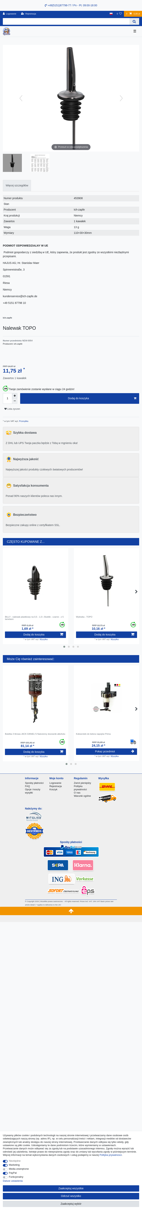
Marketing (14, 1164)
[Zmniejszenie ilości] (14, 401)
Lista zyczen (12, 409)
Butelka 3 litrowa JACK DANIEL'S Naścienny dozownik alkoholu (35, 734)
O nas (77, 792)
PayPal (13, 1172)
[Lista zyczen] (119, 14)
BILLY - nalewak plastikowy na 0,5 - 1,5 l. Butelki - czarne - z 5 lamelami (34, 618)
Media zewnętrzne (19, 1168)
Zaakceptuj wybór (71, 1203)
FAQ (27, 786)
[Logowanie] (9, 14)
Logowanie (55, 783)
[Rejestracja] (28, 14)
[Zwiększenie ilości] (14, 395)
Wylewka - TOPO (84, 617)
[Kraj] (111, 14)
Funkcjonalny (16, 1176)
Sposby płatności (34, 783)
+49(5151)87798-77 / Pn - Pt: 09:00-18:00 (71, 5)
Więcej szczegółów (17, 185)
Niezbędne (15, 1160)
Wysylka (44, 639)
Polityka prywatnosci (110, 1155)
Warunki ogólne (82, 795)
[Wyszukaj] (134, 21)
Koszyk (53, 789)
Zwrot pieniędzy (82, 783)
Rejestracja (55, 786)
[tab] (17, 185)
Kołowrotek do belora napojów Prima (93, 734)
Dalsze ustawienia (13, 1180)
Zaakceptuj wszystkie (70, 1188)
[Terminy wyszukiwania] (66, 21)
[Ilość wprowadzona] (7, 398)
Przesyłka (23, 421)
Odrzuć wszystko (71, 1195)
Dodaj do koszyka (102, 398)
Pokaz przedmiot (114, 751)
